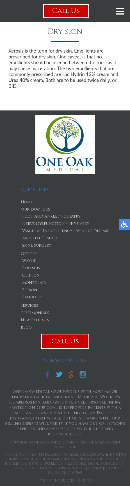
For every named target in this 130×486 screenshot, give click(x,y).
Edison (29, 289)
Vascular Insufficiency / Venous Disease (65, 230)
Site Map (45, 480)
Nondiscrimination (73, 480)
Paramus (31, 268)
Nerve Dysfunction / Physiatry (55, 223)
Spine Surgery (36, 245)
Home (27, 202)
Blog (26, 327)
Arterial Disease (40, 238)
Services (29, 305)
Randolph (33, 297)
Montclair (34, 282)
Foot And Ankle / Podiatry (51, 216)
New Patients (35, 320)
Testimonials (35, 312)
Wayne (29, 260)
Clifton (31, 275)
